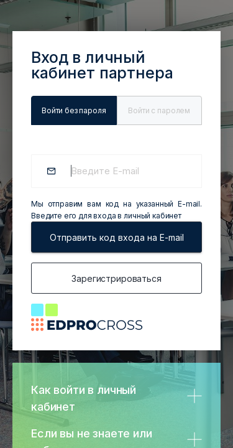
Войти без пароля (74, 110)
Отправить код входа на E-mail (117, 237)
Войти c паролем (159, 110)
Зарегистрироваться (116, 278)
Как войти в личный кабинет (83, 398)
